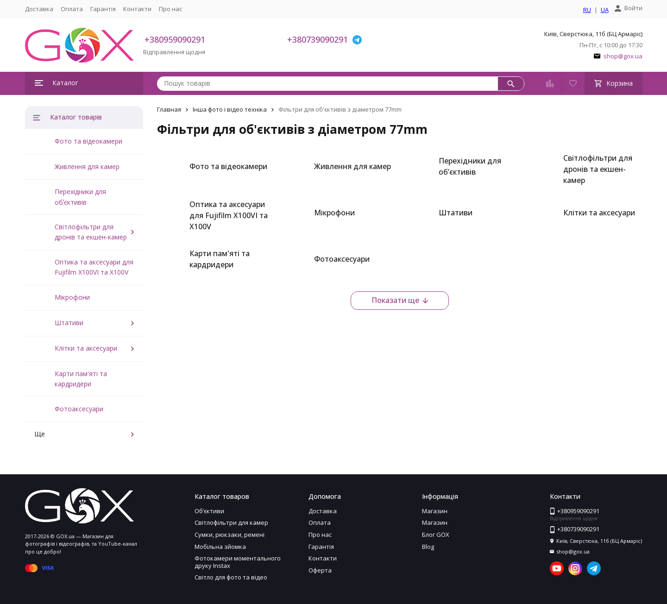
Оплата (72, 9)
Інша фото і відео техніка (230, 109)
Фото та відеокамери (88, 141)
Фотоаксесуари (79, 408)
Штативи (69, 322)
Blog (428, 546)
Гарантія (103, 9)
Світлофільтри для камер (231, 522)
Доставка (39, 9)
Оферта (320, 570)
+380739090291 (317, 39)
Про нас (170, 9)
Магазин (434, 511)
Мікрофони (72, 297)
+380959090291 (175, 39)
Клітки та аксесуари (86, 348)
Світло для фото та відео (231, 577)
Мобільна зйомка (220, 546)
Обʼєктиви (209, 511)
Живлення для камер (87, 166)
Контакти (137, 9)
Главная (169, 109)
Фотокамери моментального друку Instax (238, 562)
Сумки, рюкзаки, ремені (229, 534)
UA (605, 10)
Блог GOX (435, 534)
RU (587, 10)
